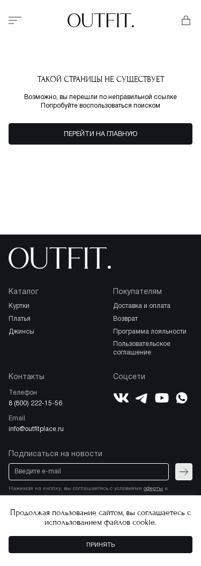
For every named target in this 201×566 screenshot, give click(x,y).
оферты (153, 488)
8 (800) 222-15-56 (35, 403)
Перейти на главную (100, 134)
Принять (100, 545)
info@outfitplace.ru (36, 429)
